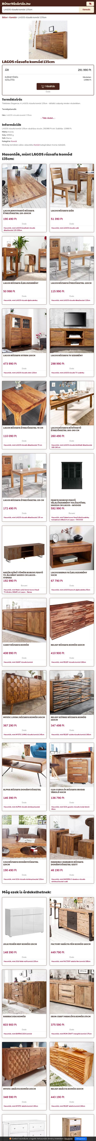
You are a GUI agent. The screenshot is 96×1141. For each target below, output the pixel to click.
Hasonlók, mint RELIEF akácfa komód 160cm (68, 1106)
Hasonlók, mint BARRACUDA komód (18, 1034)
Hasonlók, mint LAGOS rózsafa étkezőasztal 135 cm (23, 517)
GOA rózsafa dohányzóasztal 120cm (20, 863)
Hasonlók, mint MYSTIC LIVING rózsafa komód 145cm (24, 735)
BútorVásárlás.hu (16, 3)
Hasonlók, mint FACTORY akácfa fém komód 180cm (70, 961)
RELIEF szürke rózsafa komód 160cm (68, 718)
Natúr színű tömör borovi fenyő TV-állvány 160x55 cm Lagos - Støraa (23, 575)
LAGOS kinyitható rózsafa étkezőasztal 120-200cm (18, 212)
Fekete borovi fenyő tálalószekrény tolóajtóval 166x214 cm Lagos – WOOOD (68, 503)
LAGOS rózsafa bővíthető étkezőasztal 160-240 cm (66, 429)
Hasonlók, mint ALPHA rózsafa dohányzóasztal (22, 807)
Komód (14, 141)
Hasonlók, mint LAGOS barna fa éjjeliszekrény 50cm (70, 590)
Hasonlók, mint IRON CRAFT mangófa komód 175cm (71, 1034)
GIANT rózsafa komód (16, 644)
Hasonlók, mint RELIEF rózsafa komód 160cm (68, 662)
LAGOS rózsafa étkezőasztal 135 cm (23, 500)
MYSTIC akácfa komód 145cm (19, 1088)
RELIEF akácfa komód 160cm (67, 1088)
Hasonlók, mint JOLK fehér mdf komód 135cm (21, 961)
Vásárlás (48, 86)
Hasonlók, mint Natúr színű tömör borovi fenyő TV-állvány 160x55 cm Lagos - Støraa (21, 591)
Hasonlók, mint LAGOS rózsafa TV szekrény (67, 373)
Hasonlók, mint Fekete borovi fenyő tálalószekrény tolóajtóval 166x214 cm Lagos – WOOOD (70, 518)
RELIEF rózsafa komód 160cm (68, 644)
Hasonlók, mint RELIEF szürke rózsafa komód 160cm (71, 735)
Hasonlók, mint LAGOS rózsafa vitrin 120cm (20, 373)
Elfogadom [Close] (80, 1139)
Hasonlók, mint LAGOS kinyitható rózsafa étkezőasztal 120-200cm (19, 229)
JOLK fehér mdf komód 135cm (20, 944)
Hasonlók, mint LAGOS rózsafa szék (65, 228)
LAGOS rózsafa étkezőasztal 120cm (71, 283)
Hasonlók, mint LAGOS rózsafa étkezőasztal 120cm (70, 300)
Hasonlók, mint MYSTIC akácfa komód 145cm (21, 1106)
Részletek (68, 1138)
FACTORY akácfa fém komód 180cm (71, 944)
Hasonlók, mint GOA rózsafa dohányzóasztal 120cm (24, 879)
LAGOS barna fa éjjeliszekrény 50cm (69, 574)
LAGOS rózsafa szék (62, 210)
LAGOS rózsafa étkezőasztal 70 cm (23, 427)
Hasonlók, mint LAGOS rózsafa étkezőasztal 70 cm (23, 445)
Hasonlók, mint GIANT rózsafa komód (18, 662)
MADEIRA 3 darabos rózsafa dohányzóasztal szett (67, 863)
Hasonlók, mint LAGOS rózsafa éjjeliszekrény (20, 300)
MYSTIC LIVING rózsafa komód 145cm (24, 717)
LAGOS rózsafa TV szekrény (67, 355)
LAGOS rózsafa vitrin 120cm (19, 355)
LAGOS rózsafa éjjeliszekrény (20, 283)
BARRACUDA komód (14, 1016)
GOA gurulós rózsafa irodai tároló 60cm (68, 791)
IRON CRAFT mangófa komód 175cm (71, 1016)
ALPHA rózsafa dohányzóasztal (22, 789)
